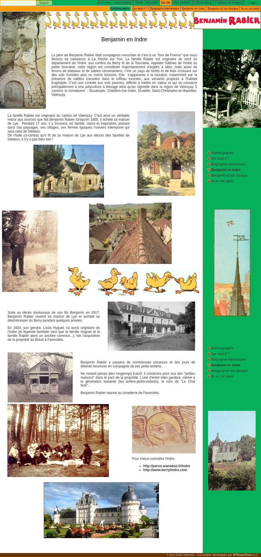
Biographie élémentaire (164, 8)
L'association (122, 3)
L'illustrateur (203, 3)
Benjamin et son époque (223, 8)
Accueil (104, 3)
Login (252, 3)
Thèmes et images (229, 3)
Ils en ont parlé (250, 8)
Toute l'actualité (146, 3)
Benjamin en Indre (193, 8)
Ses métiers (182, 3)
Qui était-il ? (139, 8)
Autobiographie (222, 153)
